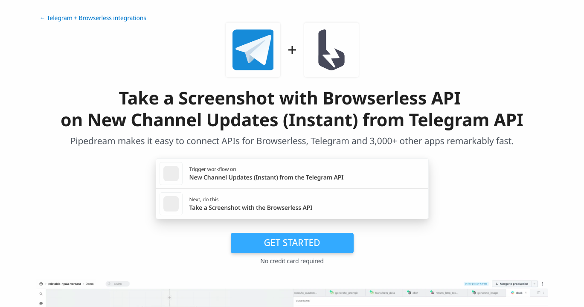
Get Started (292, 243)
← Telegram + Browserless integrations (93, 18)
